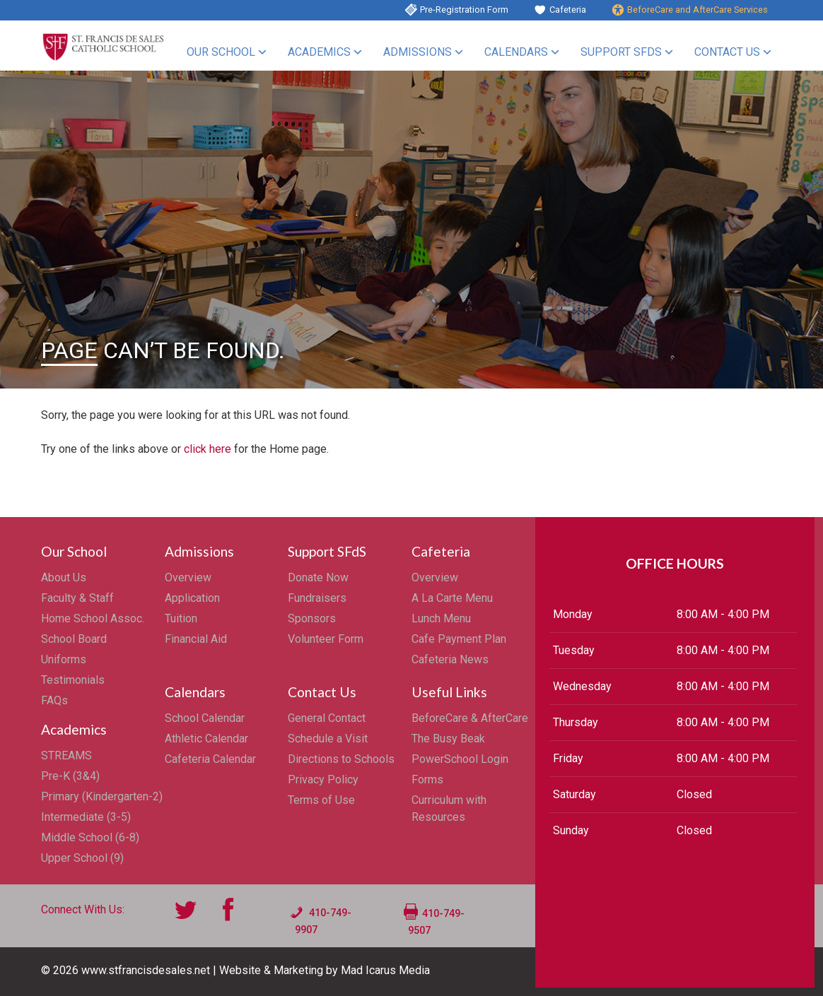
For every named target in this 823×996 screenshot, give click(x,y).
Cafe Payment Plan (459, 639)
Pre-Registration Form (464, 9)
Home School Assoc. (92, 618)
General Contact (327, 718)
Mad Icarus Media (385, 970)
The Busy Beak (448, 738)
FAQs (54, 700)
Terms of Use (321, 800)
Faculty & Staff (77, 598)
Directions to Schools (341, 759)
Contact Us (727, 52)
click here (207, 449)
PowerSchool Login (460, 759)
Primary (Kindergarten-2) (102, 796)
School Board (74, 639)
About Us (63, 577)
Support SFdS (621, 52)
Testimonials (73, 680)
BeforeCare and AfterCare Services (697, 9)
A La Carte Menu (452, 598)
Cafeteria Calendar (210, 759)
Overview (188, 577)
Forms (427, 779)
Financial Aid (196, 639)
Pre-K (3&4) (70, 776)
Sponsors (312, 618)
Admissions (417, 52)
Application (192, 598)
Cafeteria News (450, 659)
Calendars (516, 52)
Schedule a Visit (328, 738)
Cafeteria (567, 9)
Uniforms (63, 659)
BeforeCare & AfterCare (470, 718)
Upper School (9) (82, 858)
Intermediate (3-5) (86, 817)
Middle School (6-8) (90, 837)
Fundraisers (317, 598)
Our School (221, 52)
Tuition (181, 618)
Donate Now (318, 577)
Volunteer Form (325, 639)
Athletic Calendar (206, 738)
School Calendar (205, 718)
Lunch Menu (441, 618)
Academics (319, 52)
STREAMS (66, 755)
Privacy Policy (323, 779)
